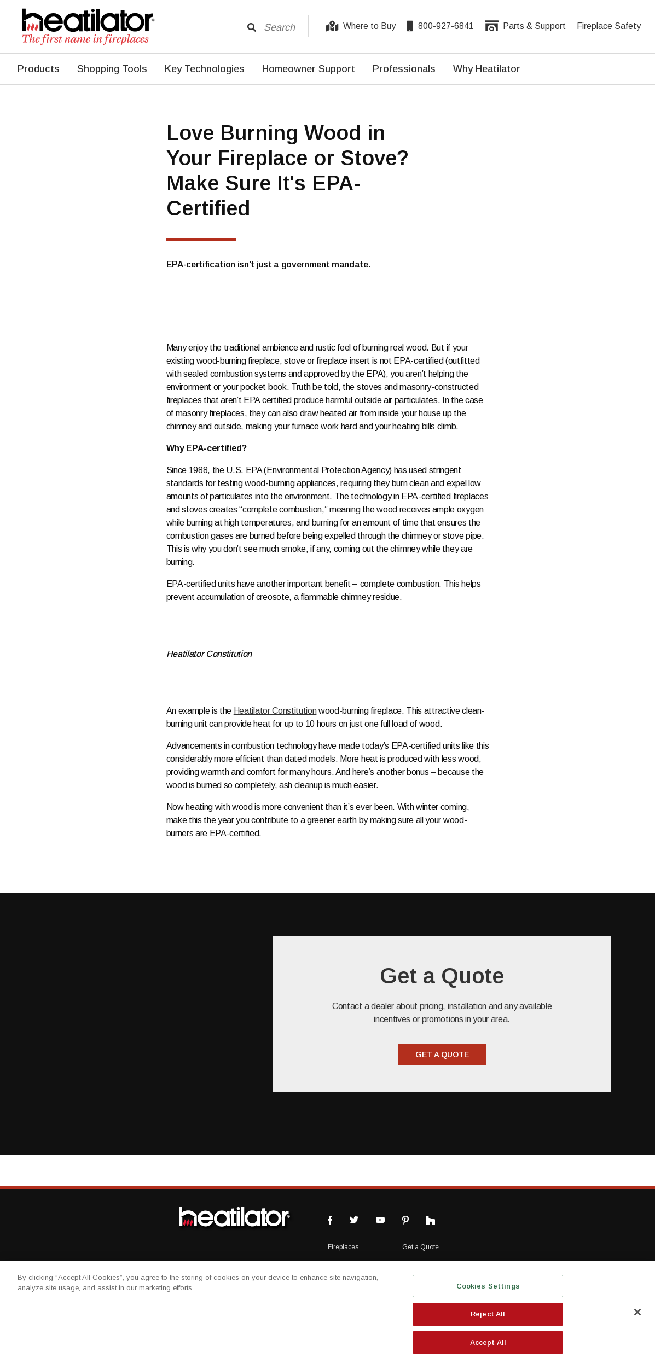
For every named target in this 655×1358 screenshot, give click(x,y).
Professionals (404, 68)
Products (39, 68)
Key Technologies (205, 68)
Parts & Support (525, 26)
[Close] (637, 1319)
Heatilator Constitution (275, 710)
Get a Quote (420, 1247)
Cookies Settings (488, 1293)
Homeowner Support (308, 68)
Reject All (488, 1320)
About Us (415, 1265)
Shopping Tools (112, 68)
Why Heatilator (486, 68)
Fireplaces (343, 1247)
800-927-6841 (440, 26)
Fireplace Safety (609, 26)
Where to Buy (361, 26)
